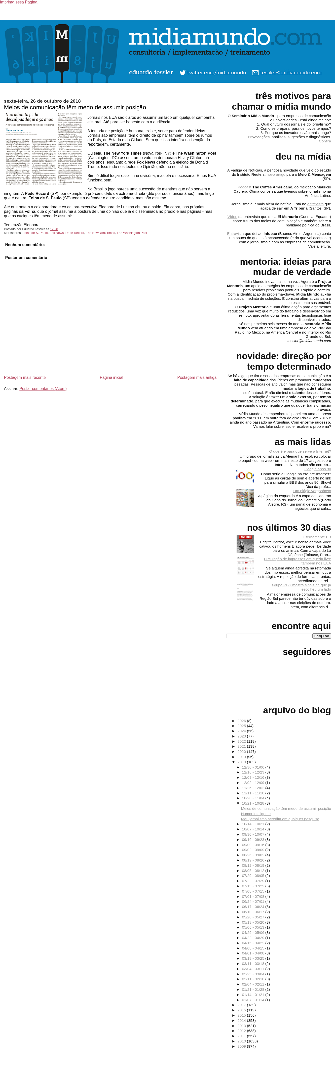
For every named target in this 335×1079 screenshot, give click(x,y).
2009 (242, 1046)
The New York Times (100, 233)
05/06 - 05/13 (253, 927)
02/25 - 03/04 (253, 974)
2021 (242, 746)
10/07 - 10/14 (253, 829)
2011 (242, 1036)
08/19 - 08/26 (253, 860)
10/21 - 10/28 (253, 803)
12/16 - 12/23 (253, 772)
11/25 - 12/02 (253, 788)
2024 (242, 731)
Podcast (244, 187)
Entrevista (235, 233)
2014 (242, 1020)
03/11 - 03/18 (253, 963)
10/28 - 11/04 (253, 798)
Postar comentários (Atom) (43, 389)
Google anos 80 (317, 469)
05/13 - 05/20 (253, 922)
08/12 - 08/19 (253, 865)
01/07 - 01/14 (253, 1000)
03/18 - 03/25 (253, 958)
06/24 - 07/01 (253, 901)
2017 (242, 1005)
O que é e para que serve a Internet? (300, 451)
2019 (242, 757)
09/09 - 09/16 (253, 845)
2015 (242, 1015)
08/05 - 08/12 (253, 870)
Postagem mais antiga (197, 377)
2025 (242, 726)
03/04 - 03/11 (253, 969)
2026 (242, 721)
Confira (325, 141)
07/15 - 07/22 (253, 886)
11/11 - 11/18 (253, 793)
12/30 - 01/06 (253, 767)
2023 (242, 736)
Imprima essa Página (18, 2)
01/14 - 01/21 (253, 995)
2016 (242, 1010)
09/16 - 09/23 (253, 839)
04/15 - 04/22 (253, 943)
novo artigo (276, 174)
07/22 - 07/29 (253, 881)
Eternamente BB (317, 537)
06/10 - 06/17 (253, 912)
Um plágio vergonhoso (312, 491)
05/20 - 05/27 (253, 917)
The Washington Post (132, 233)
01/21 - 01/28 (253, 989)
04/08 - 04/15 (253, 948)
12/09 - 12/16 (253, 777)
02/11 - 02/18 (253, 979)
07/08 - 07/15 (253, 891)
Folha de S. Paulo (35, 233)
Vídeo (232, 217)
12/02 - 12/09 (253, 782)
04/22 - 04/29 (253, 938)
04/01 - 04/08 (253, 953)
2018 (242, 762)
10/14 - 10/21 (253, 824)
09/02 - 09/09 (253, 850)
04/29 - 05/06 (253, 932)
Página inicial (111, 377)
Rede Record (75, 233)
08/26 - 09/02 (253, 855)
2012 (242, 1031)
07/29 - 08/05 (253, 875)
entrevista (315, 204)
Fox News (57, 233)
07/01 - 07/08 (253, 896)
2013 (242, 1026)
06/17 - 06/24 (253, 907)
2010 (242, 1041)
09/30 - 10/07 (253, 834)
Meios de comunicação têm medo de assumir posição (75, 107)
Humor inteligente (256, 814)
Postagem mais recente (25, 377)
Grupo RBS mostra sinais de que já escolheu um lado (301, 587)
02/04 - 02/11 (253, 984)
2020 (242, 751)
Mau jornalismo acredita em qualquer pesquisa (280, 819)
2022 (242, 741)
